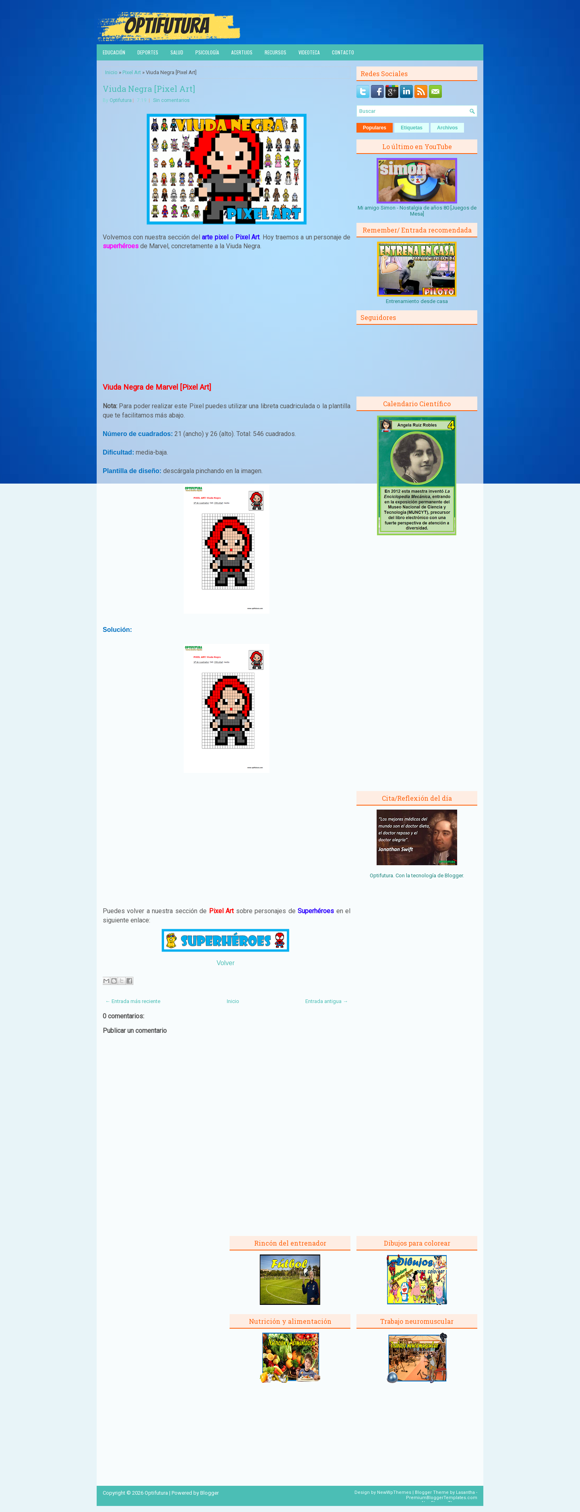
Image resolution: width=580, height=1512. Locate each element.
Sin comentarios (171, 100)
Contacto (343, 52)
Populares (374, 128)
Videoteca (309, 52)
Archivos (447, 128)
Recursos (275, 52)
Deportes (147, 52)
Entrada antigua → (326, 1001)
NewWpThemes (394, 1492)
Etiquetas (412, 128)
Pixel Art (131, 72)
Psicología (207, 52)
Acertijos (242, 52)
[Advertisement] (226, 316)
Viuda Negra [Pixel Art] (149, 89)
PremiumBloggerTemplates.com (441, 1497)
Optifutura (121, 100)
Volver (225, 963)
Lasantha (465, 1492)
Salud (176, 52)
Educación (114, 52)
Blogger (454, 875)
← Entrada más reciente (132, 1001)
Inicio (111, 72)
